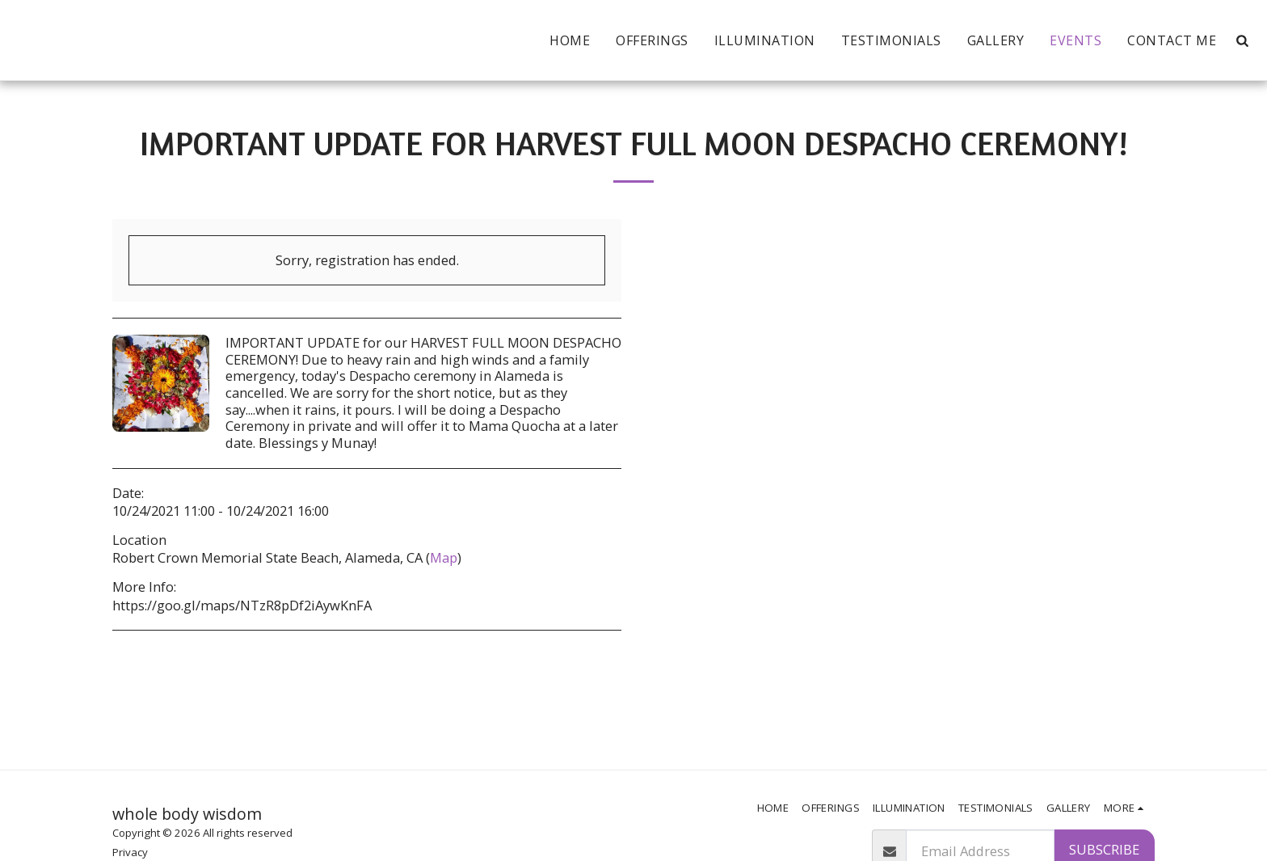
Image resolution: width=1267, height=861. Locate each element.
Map (443, 557)
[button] (1242, 40)
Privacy (130, 852)
